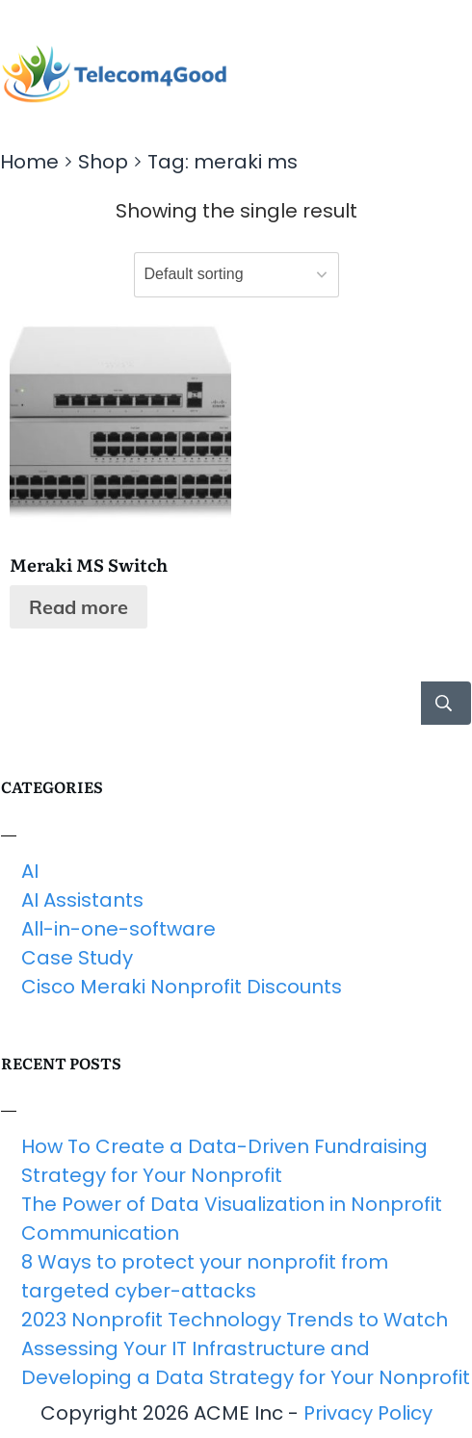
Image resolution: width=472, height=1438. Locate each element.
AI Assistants (82, 899)
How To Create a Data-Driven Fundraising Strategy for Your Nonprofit (224, 1161)
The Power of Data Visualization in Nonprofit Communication (231, 1218)
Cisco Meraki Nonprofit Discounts (181, 986)
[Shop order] (236, 274)
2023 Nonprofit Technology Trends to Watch (234, 1319)
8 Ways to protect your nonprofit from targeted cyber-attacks (204, 1276)
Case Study (77, 957)
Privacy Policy (368, 1412)
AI (30, 871)
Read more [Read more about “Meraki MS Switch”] (78, 607)
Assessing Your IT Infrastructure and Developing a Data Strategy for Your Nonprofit (245, 1363)
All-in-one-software (118, 928)
